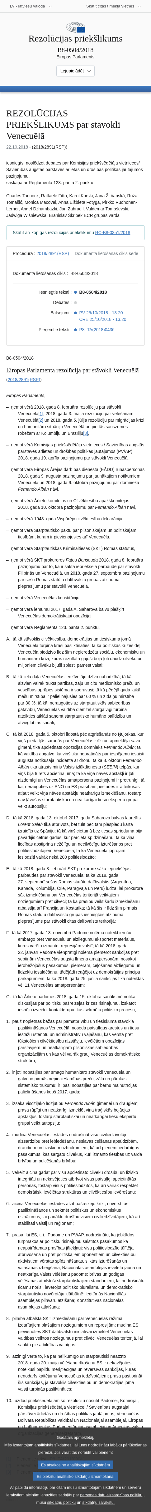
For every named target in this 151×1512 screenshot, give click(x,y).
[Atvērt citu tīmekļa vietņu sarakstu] (114, 6)
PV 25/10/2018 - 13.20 (101, 312)
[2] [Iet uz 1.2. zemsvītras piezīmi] (40, 420)
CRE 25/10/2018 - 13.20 (102, 319)
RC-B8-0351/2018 (112, 232)
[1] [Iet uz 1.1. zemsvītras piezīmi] (40, 413)
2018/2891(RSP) (52, 253)
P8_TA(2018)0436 (97, 329)
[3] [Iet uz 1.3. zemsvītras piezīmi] (85, 433)
